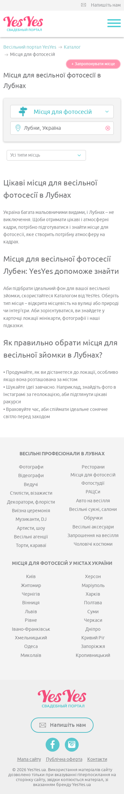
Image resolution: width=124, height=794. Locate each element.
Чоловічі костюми (93, 544)
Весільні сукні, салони (93, 509)
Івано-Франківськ (31, 629)
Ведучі (31, 484)
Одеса (31, 646)
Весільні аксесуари (93, 527)
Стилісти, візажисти (31, 493)
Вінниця (31, 603)
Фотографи (31, 467)
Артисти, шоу (31, 528)
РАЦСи (93, 492)
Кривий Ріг (93, 638)
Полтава (93, 603)
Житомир (31, 585)
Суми (93, 612)
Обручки (93, 518)
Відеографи (31, 475)
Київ (31, 576)
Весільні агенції (31, 537)
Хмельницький (31, 638)
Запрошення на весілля (93, 535)
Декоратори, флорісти (31, 502)
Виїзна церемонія (31, 511)
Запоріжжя (93, 646)
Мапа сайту (29, 759)
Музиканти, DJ (31, 519)
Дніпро (93, 629)
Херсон (93, 576)
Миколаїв (31, 655)
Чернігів (31, 594)
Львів (31, 612)
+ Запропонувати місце (93, 64)
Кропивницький (93, 655)
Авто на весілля (93, 501)
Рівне (31, 620)
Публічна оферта (64, 759)
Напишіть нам (106, 5)
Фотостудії (92, 483)
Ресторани (93, 467)
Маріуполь (93, 585)
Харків (93, 594)
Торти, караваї (31, 545)
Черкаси (93, 620)
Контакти (97, 759)
